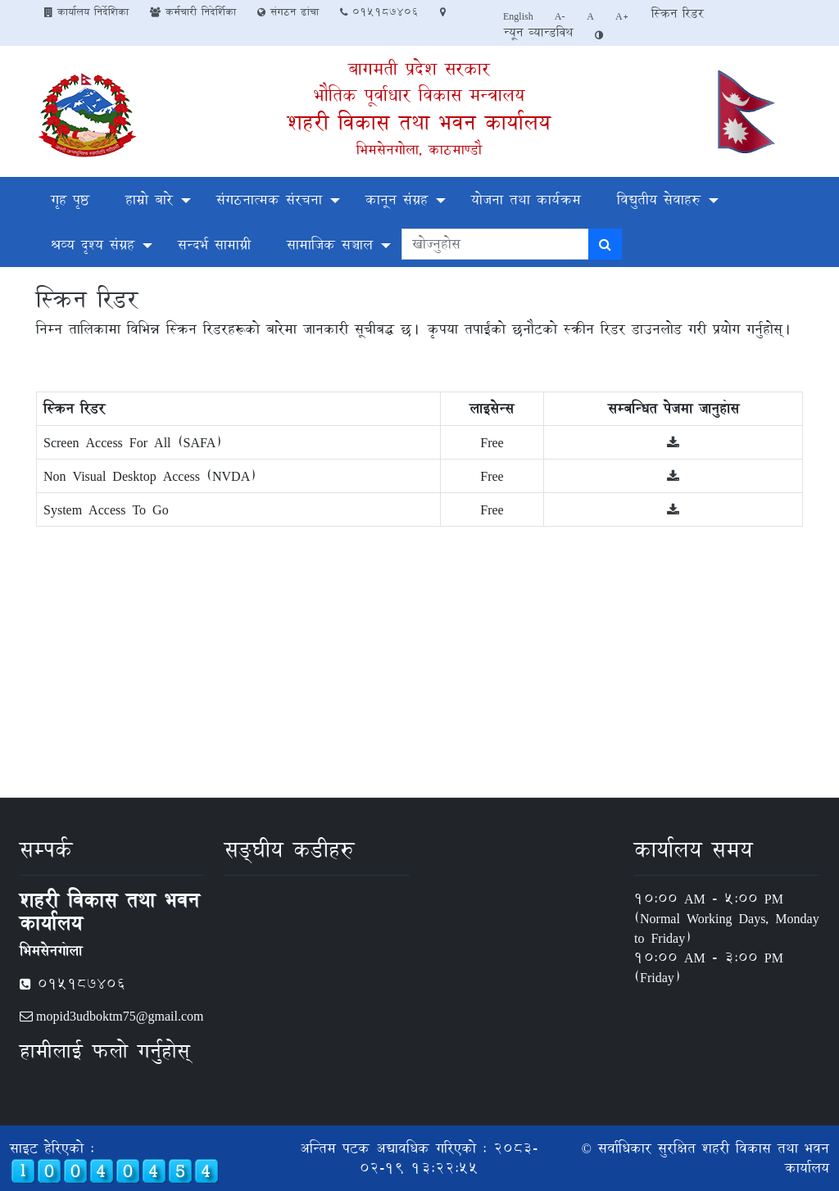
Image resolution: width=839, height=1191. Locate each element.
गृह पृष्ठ (70, 199)
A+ (622, 15)
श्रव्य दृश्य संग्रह (92, 244)
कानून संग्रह (396, 199)
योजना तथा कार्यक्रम (526, 199)
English (518, 15)
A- (560, 15)
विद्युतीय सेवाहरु (659, 199)
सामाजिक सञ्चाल (330, 244)
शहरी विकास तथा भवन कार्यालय (419, 122)
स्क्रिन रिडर (677, 13)
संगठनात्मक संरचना (269, 199)
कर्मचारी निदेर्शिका (193, 11)
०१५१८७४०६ (379, 11)
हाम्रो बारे (149, 199)
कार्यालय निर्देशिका (86, 11)
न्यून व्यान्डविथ (538, 32)
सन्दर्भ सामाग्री (214, 244)
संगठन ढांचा (288, 11)
